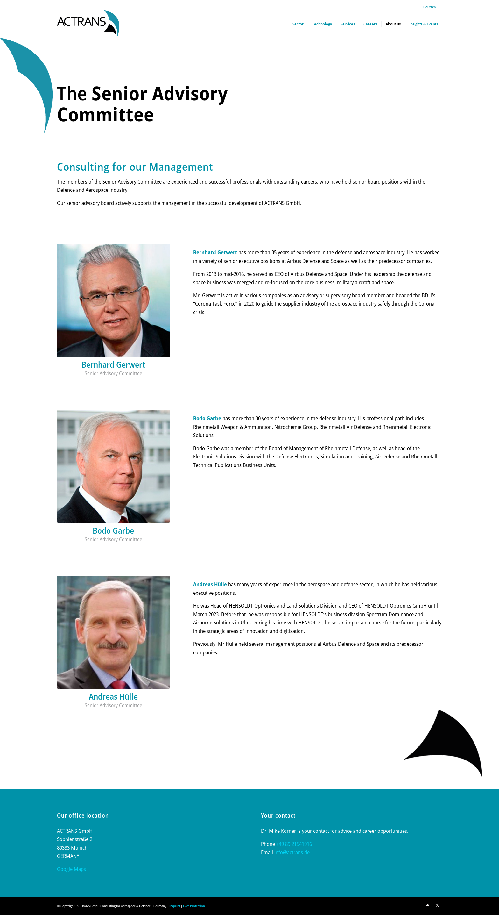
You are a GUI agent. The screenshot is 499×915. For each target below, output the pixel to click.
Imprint (174, 906)
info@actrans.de (292, 852)
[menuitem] (428, 7)
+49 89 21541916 (294, 843)
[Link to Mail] (427, 905)
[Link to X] (437, 905)
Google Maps (71, 869)
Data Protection (194, 906)
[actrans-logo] (88, 24)
